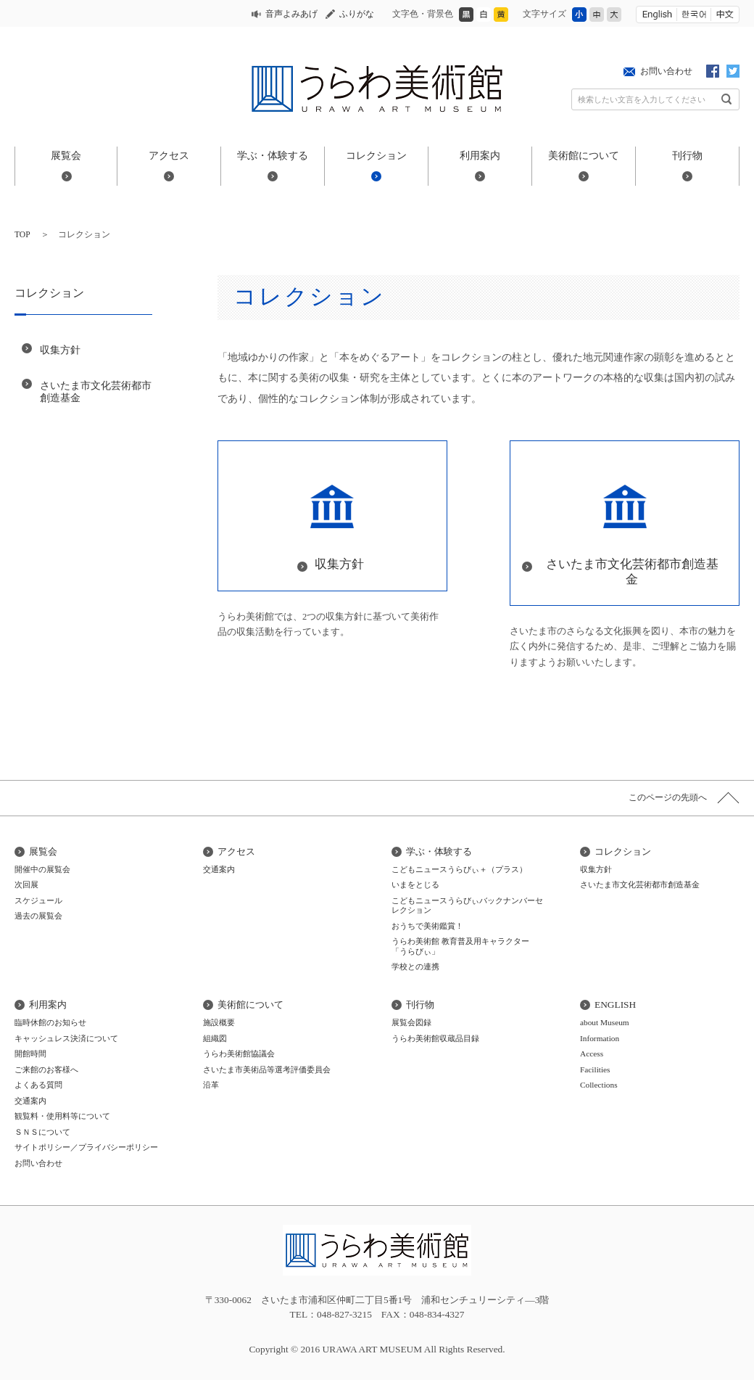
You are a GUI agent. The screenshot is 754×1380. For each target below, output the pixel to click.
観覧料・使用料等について (62, 1116)
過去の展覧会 (38, 915)
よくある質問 (38, 1084)
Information (599, 1038)
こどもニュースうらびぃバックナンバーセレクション (467, 905)
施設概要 (219, 1022)
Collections (599, 1084)
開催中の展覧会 (42, 869)
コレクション (376, 155)
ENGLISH (615, 1004)
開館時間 (30, 1053)
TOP (22, 234)
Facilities (595, 1069)
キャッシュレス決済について (66, 1038)
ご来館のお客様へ (46, 1069)
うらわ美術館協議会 (239, 1053)
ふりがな (356, 13)
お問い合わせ (666, 71)
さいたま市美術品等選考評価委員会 (267, 1069)
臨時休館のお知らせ (50, 1022)
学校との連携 (415, 966)
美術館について (583, 155)
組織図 (215, 1038)
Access (591, 1053)
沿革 (211, 1084)
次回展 (26, 884)
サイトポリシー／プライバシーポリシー (86, 1147)
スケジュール (38, 900)
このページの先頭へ (668, 797)
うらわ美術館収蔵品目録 (435, 1038)
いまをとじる (415, 884)
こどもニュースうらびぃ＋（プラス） (459, 869)
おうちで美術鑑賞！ (427, 925)
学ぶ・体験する (272, 155)
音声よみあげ (291, 13)
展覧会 (66, 155)
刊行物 (687, 155)
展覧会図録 (411, 1022)
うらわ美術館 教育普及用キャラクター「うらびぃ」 (460, 946)
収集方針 (60, 350)
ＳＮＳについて (42, 1132)
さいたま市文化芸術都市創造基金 (96, 391)
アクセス (169, 155)
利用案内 (480, 155)
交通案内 (219, 869)
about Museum (604, 1022)
